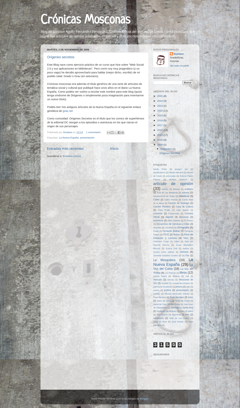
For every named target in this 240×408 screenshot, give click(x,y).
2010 (160, 139)
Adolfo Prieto (160, 169)
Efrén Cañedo (174, 220)
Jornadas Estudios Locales (165, 255)
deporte (169, 217)
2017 (160, 125)
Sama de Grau (160, 304)
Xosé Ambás (178, 322)
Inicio (114, 148)
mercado (157, 279)
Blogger (144, 398)
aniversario (171, 176)
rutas (190, 297)
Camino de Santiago (178, 203)
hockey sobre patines (163, 252)
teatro (190, 311)
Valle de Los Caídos (179, 318)
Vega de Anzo (160, 322)
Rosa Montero (159, 297)
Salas (159, 301)
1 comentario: (94, 132)
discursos (184, 217)
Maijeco (176, 276)
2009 (160, 144)
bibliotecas (184, 196)
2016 (160, 130)
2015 (160, 135)
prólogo (156, 294)
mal (187, 276)
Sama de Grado (182, 301)
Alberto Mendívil (176, 172)
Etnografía (183, 227)
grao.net (68, 110)
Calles (156, 199)
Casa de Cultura (184, 206)
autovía (185, 192)
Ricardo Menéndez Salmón (177, 294)
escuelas (157, 227)
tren (187, 314)
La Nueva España (69, 137)
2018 (160, 120)
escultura (169, 227)
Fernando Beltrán (171, 231)
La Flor (185, 255)
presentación (87, 137)
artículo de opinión (173, 183)
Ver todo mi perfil (179, 65)
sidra (182, 311)
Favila (156, 231)
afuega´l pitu (181, 169)
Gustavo (179, 54)
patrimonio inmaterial (162, 287)
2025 (160, 96)
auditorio (188, 189)
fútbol (176, 241)
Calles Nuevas (171, 200)
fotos (186, 238)
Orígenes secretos (60, 57)
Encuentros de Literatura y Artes (172, 224)
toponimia (176, 315)
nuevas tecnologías (181, 283)
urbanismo (158, 318)
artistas (165, 189)
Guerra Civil (171, 248)
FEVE (166, 234)
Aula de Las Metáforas (167, 193)
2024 (160, 100)
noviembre (166, 149)
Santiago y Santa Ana (182, 307)
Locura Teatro (160, 276)
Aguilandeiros (159, 172)
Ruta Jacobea (177, 297)
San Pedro (175, 304)
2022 (160, 110)
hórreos (184, 251)
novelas (164, 283)
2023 (160, 105)
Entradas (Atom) (72, 156)
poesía (156, 290)
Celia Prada (164, 210)
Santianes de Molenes (166, 311)
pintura (178, 286)
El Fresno (188, 220)
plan (188, 287)
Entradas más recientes (65, 148)
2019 (160, 115)
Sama (168, 301)
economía (158, 220)
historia (186, 248)
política (167, 290)
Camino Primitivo (162, 206)
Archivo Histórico (178, 179)
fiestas (176, 234)
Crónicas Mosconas (85, 20)
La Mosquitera (164, 260)
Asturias (176, 189)
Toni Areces (162, 315)
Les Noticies (170, 273)
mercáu (170, 280)
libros (183, 272)
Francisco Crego (161, 241)
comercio (157, 213)
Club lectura (182, 210)
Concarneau (173, 213)
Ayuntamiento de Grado (164, 196)
